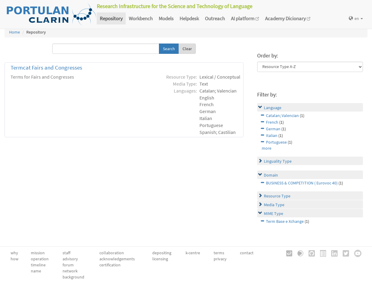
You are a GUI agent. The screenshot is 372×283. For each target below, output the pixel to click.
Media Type (274, 204)
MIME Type (273, 213)
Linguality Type (278, 161)
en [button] (356, 18)
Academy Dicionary (287, 18)
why (14, 252)
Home (14, 32)
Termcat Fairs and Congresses (46, 67)
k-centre (193, 252)
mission (38, 252)
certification (110, 265)
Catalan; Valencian (282, 115)
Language (272, 107)
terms (219, 252)
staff (66, 252)
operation (40, 259)
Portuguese (276, 142)
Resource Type (277, 196)
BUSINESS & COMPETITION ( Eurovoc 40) (302, 183)
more (266, 148)
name (36, 271)
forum (68, 265)
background (73, 277)
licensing (160, 259)
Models (166, 18)
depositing (161, 252)
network (70, 271)
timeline (38, 265)
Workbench (141, 18)
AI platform (245, 18)
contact (247, 252)
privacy (220, 259)
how (14, 259)
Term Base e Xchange (285, 221)
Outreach (215, 18)
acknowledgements (117, 259)
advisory (70, 259)
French (272, 122)
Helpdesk (189, 18)
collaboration (111, 252)
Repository (111, 18)
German (273, 129)
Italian (271, 135)
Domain (271, 175)
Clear (187, 48)
